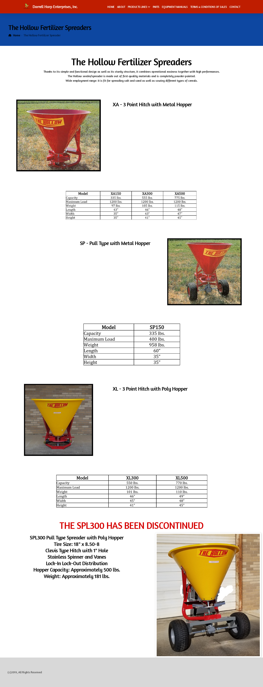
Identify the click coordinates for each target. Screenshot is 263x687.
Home (16, 35)
